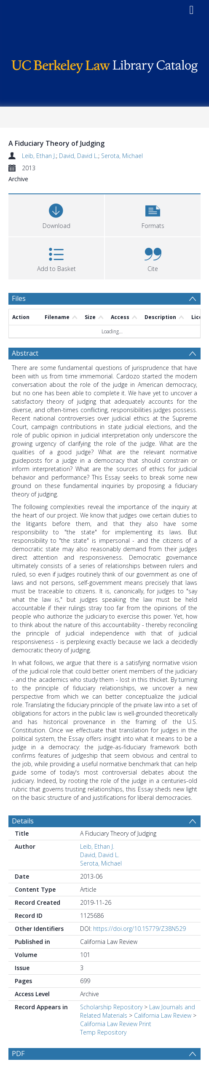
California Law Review (162, 1015)
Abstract (25, 353)
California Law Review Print (115, 1024)
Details (23, 821)
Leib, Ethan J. (39, 156)
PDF (18, 1053)
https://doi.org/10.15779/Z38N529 (139, 929)
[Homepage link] (104, 64)
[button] (153, 214)
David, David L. (78, 156)
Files (19, 298)
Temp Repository (103, 1032)
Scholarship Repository (111, 1007)
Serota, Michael (122, 156)
